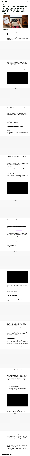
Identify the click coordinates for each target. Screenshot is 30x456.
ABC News (13, 61)
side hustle (14, 386)
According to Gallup (10, 296)
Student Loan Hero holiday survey (15, 66)
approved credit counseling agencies (22, 438)
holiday (16, 32)
